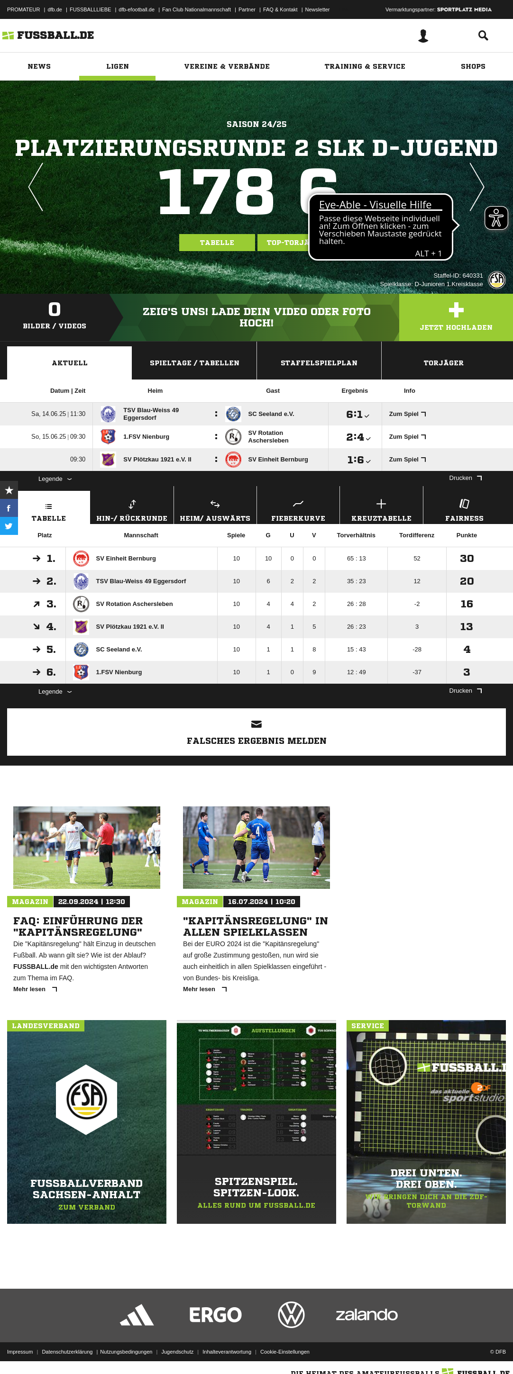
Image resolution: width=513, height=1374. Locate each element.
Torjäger (444, 363)
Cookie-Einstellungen (285, 1352)
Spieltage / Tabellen (194, 363)
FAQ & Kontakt (280, 9)
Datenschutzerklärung (67, 1352)
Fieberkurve (298, 509)
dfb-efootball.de (137, 9)
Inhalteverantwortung (226, 1352)
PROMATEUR (23, 9)
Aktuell (70, 363)
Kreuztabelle (381, 509)
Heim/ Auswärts (215, 509)
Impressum (20, 1352)
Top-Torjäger (295, 242)
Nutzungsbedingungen (126, 1352)
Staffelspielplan (319, 363)
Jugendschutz (177, 1352)
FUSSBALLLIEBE (90, 9)
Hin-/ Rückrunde (131, 509)
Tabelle (217, 242)
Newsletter (317, 9)
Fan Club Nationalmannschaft (196, 9)
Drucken (465, 477)
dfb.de (54, 9)
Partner (247, 9)
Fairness (464, 509)
